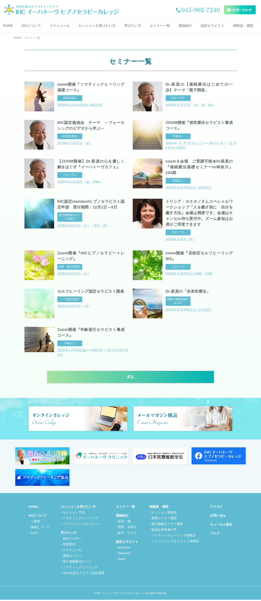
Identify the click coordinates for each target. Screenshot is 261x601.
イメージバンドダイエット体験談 (175, 542)
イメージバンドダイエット (82, 525)
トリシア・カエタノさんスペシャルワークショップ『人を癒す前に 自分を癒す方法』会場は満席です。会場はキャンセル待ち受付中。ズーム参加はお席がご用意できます (199, 213)
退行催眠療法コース (77, 562)
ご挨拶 (35, 522)
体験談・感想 (243, 25)
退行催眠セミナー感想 (167, 525)
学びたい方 (132, 25)
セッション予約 (74, 513)
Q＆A (34, 534)
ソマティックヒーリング (80, 519)
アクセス (216, 508)
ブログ (215, 534)
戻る (130, 378)
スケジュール (59, 25)
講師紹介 (185, 25)
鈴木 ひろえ (127, 534)
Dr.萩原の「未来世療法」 (188, 291)
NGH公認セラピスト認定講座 (84, 574)
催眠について (40, 528)
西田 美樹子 (127, 528)
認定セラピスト (212, 25)
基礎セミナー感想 (164, 519)
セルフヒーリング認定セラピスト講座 (90, 291)
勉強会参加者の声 (164, 531)
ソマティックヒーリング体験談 (173, 536)
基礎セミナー (72, 557)
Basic (122, 560)
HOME (8, 25)
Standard (124, 554)
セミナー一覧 (160, 25)
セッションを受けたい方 (97, 25)
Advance (124, 548)
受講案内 (69, 545)
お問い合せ (218, 517)
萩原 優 (124, 522)
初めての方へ (72, 539)
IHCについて (31, 25)
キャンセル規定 (221, 525)
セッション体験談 (164, 513)
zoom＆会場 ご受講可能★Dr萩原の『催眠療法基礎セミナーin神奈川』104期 (199, 167)
